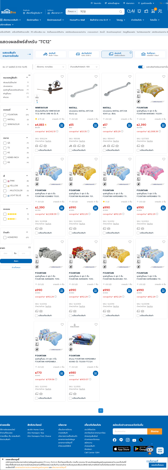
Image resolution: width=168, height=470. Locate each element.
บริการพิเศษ (5, 24)
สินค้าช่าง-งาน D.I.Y (99, 20)
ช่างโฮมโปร (136, 20)
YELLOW (12, 185)
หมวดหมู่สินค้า (10, 77)
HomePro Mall (77, 20)
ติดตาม (155, 431)
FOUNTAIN (12, 114)
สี (4, 176)
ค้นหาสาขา (128, 3)
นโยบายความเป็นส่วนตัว (67, 436)
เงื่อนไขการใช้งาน (65, 429)
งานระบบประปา (92, 32)
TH (161, 3)
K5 (8, 152)
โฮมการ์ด (96, 3)
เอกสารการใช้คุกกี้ (65, 442)
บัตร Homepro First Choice (39, 436)
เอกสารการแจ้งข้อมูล (66, 439)
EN (167, 3)
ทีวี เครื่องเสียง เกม (38, 32)
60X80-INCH (13, 157)
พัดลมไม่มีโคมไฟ (10, 82)
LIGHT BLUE (14, 195)
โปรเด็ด (153, 20)
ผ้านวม (6, 97)
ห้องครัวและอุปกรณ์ (114, 32)
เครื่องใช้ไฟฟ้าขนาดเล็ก (20, 32)
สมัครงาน (88, 442)
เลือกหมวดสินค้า (10, 20)
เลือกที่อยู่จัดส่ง (33, 13)
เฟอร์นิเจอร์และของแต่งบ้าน (75, 32)
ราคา (2, 248)
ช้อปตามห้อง (33, 20)
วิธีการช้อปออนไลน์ (7, 429)
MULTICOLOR (14, 190)
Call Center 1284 (92, 452)
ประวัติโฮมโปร (90, 429)
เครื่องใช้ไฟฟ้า (5, 32)
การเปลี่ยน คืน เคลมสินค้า (10, 436)
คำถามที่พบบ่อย (6, 433)
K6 (8, 162)
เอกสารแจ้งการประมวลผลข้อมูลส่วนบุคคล (31, 467)
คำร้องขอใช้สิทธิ (64, 446)
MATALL (11, 119)
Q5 (8, 143)
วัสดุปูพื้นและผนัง (129, 32)
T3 (8, 148)
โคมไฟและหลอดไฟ (143, 32)
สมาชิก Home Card (35, 429)
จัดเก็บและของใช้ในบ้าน (55, 32)
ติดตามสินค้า (5, 439)
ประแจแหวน (7, 86)
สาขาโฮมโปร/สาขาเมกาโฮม (95, 433)
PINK (11, 181)
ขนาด (6, 138)
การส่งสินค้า (63, 433)
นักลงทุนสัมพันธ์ (91, 436)
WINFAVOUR (13, 124)
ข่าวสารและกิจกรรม (92, 439)
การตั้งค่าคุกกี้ (152, 461)
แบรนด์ (6, 109)
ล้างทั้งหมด (16, 267)
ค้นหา (16, 261)
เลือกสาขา (55, 13)
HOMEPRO (12, 237)
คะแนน (6, 209)
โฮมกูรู (120, 20)
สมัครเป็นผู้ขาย (112, 3)
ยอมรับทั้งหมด (157, 465)
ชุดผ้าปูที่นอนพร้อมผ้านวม (13, 90)
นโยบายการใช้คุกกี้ (59, 467)
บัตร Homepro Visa (35, 433)
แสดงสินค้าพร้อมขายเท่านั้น (157, 67)
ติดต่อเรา (88, 449)
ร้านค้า (6, 232)
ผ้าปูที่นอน (7, 93)
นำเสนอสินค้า (90, 446)
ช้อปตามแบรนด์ (54, 20)
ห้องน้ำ (102, 32)
